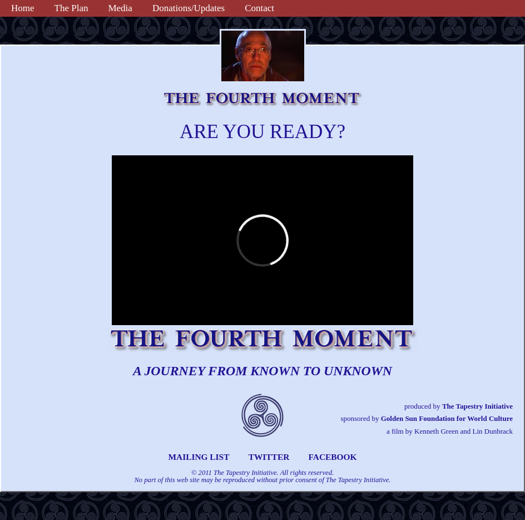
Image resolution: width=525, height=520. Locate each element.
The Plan (71, 8)
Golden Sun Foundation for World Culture (447, 418)
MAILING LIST (199, 457)
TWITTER (269, 457)
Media (120, 8)
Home (22, 8)
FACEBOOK (333, 457)
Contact (259, 8)
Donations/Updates (188, 8)
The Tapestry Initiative (477, 406)
